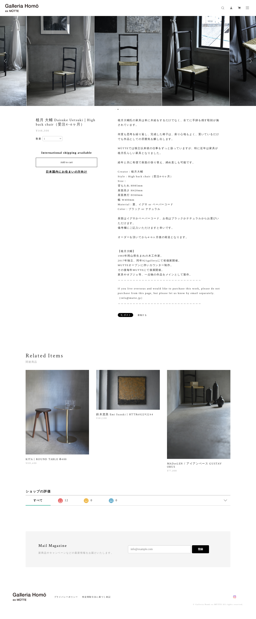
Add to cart (66, 162)
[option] (60, 61)
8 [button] (133, 109)
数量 (38, 138)
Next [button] (250, 61)
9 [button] (136, 109)
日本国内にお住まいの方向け (66, 171)
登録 (200, 549)
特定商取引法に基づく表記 (96, 597)
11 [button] (141, 109)
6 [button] (128, 109)
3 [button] (120, 109)
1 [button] (115, 109)
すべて (38, 500)
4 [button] (123, 109)
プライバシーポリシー (66, 597)
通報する (142, 315)
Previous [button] (6, 61)
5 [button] (125, 109)
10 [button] (138, 109)
